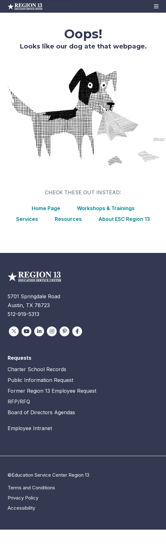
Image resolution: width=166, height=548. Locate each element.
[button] (156, 6)
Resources (68, 219)
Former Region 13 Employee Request (52, 391)
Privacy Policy (23, 498)
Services (27, 219)
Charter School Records (37, 369)
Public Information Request (40, 380)
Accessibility (21, 508)
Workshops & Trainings (106, 208)
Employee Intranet (30, 428)
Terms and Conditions (31, 488)
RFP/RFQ (19, 401)
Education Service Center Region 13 (25, 6)
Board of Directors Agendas (41, 412)
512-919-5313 (23, 314)
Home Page (46, 208)
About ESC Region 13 (124, 219)
